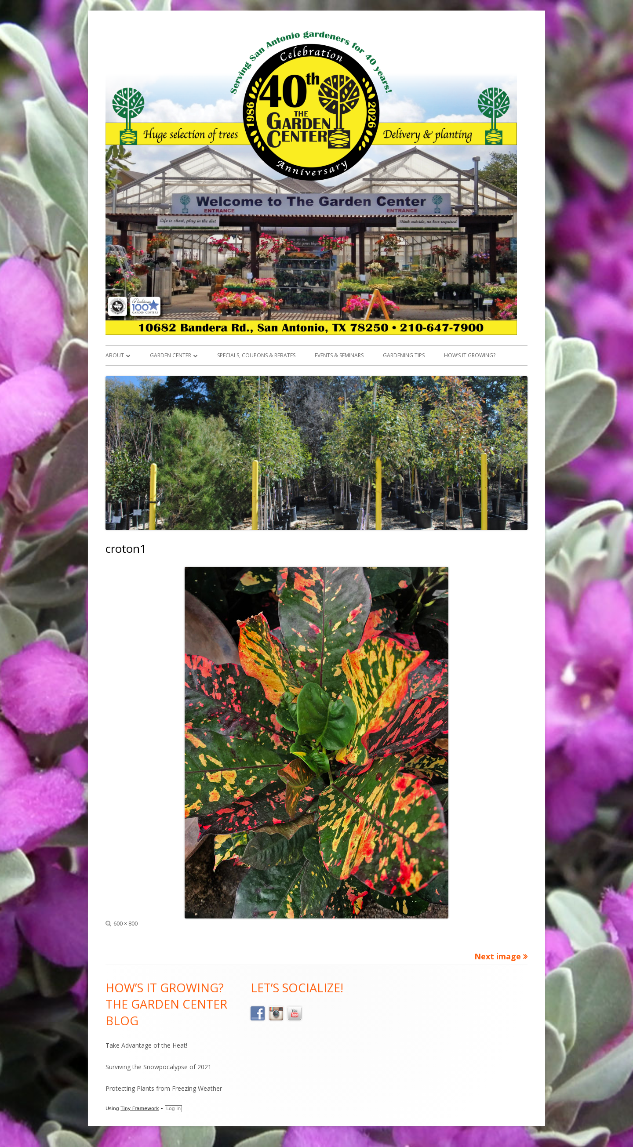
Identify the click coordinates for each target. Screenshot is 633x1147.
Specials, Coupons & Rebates (256, 355)
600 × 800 (125, 923)
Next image (497, 956)
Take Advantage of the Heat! (146, 1045)
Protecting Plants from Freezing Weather (164, 1088)
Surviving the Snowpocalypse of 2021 (158, 1067)
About (115, 355)
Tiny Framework (139, 1108)
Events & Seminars (339, 355)
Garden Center (170, 355)
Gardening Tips (404, 355)
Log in (173, 1108)
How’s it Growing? (469, 355)
